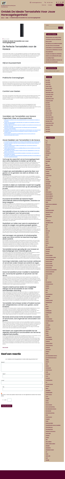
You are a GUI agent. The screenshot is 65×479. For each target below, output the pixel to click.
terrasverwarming (50, 413)
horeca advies (49, 255)
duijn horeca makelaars (51, 204)
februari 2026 (49, 88)
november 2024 (49, 119)
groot (47, 239)
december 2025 (49, 92)
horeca (47, 253)
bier (47, 163)
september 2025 (50, 98)
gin (46, 226)
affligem (48, 151)
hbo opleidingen (49, 247)
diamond (48, 187)
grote (47, 241)
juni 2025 (48, 104)
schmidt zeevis (49, 384)
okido (47, 353)
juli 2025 (48, 102)
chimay (47, 179)
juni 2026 (48, 80)
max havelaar (49, 339)
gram (47, 235)
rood (47, 376)
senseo (47, 386)
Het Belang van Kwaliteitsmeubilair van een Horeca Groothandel (54, 44)
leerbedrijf (48, 329)
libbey (47, 331)
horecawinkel (49, 273)
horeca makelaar (50, 259)
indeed (47, 286)
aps (47, 157)
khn (46, 304)
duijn (47, 202)
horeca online (49, 261)
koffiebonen (48, 310)
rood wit (48, 378)
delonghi (48, 183)
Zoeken (47, 25)
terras (47, 402)
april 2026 (48, 84)
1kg (46, 142)
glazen (47, 232)
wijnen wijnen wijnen (50, 443)
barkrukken (48, 159)
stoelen (47, 398)
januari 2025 (49, 115)
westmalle (48, 433)
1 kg (47, 140)
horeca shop (49, 267)
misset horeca (49, 345)
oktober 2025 (49, 96)
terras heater (49, 404)
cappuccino (48, 175)
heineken (48, 249)
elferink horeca (49, 212)
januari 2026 (49, 90)
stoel (47, 396)
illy (46, 280)
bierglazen (48, 167)
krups (47, 323)
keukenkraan (49, 302)
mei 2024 (48, 131)
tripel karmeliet (49, 423)
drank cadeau (49, 198)
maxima (48, 341)
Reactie (3, 362)
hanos (47, 243)
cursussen (48, 181)
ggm (47, 224)
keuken (47, 298)
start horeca (49, 394)
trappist (48, 419)
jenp (47, 290)
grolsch (47, 237)
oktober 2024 (49, 121)
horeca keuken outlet (51, 257)
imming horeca (49, 284)
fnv (46, 218)
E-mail (2, 380)
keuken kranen (49, 300)
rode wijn (48, 374)
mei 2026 (48, 82)
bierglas (48, 165)
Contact (60, 5)
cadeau (47, 173)
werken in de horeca (50, 431)
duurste (47, 206)
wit (46, 451)
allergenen (48, 153)
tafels (7, 17)
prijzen (47, 366)
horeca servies (49, 265)
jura (47, 292)
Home (2, 17)
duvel (47, 208)
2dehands (48, 144)
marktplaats (49, 337)
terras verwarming (50, 406)
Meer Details (5, 347)
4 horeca (48, 147)
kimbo (47, 306)
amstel (47, 155)
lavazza (47, 327)
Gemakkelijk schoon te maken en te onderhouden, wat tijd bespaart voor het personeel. (22, 130)
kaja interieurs (49, 294)
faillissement (49, 216)
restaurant (48, 368)
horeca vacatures (50, 271)
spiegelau (48, 390)
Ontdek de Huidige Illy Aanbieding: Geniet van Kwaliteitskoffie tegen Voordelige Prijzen (54, 55)
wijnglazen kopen (50, 449)
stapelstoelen (49, 392)
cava (47, 177)
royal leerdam (49, 380)
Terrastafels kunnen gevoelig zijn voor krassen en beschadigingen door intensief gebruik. (22, 141)
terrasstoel (48, 411)
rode (47, 372)
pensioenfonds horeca (51, 357)
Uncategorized (49, 429)
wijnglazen (48, 447)
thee (47, 415)
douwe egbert (49, 194)
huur (47, 275)
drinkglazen (48, 200)
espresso (48, 214)
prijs (47, 363)
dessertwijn (48, 185)
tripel (47, 421)
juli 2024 (48, 127)
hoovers (48, 251)
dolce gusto (48, 192)
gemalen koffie (49, 222)
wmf (47, 458)
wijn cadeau (48, 441)
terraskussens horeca (51, 409)
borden (47, 171)
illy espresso (49, 282)
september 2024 (50, 123)
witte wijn (48, 456)
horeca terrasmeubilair (51, 269)
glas (47, 228)
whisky (47, 437)
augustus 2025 (49, 100)
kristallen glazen (49, 321)
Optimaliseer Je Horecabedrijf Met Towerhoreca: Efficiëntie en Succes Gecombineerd (54, 49)
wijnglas (48, 445)
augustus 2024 (49, 125)
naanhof (48, 347)
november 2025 (49, 94)
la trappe (48, 325)
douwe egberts (49, 196)
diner (47, 190)
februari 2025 (49, 113)
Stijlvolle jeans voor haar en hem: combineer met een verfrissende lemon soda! (53, 39)
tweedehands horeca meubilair (53, 425)
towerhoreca (49, 417)
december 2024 (49, 117)
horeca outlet (49, 263)
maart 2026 (48, 86)
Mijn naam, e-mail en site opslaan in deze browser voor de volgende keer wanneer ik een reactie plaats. (21, 395)
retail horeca (49, 370)
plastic (47, 361)
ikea (47, 278)
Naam (4, 374)
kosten (47, 316)
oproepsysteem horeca (51, 355)
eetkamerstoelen (50, 210)
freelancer (48, 220)
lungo (47, 333)
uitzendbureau (49, 427)
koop (47, 314)
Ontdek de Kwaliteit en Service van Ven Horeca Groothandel (54, 61)
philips (47, 359)
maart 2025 (48, 111)
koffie (47, 308)
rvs (46, 382)
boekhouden (49, 169)
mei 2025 (48, 106)
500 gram (48, 149)
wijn (47, 439)
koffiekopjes (49, 312)
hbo (47, 245)
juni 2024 (48, 129)
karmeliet (48, 296)
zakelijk (47, 460)
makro (47, 335)
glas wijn (48, 230)
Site (3, 386)
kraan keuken (49, 318)
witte (47, 454)
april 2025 (48, 108)
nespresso (48, 349)
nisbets (47, 351)
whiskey (47, 435)
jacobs (47, 288)
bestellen (48, 161)
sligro (47, 388)
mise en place (49, 343)
